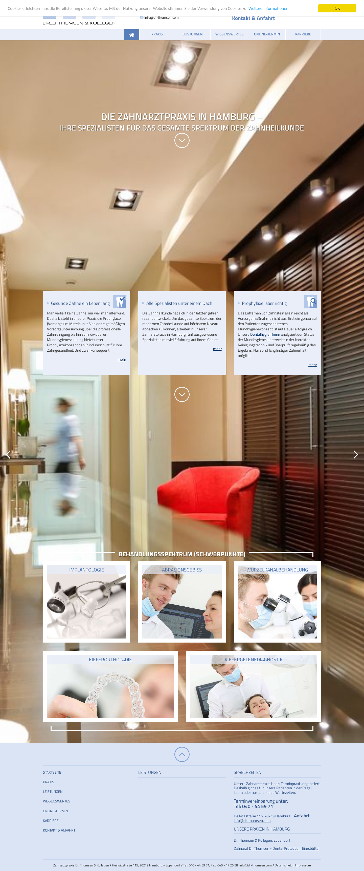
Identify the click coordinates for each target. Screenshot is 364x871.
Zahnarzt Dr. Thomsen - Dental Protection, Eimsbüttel (276, 848)
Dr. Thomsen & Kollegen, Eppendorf (262, 840)
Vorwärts (356, 455)
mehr (122, 359)
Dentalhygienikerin (265, 334)
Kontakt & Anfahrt (253, 18)
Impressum (303, 865)
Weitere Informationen (268, 8)
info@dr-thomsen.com (161, 17)
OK (337, 8)
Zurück (8, 455)
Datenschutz (284, 865)
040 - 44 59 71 (257, 806)
